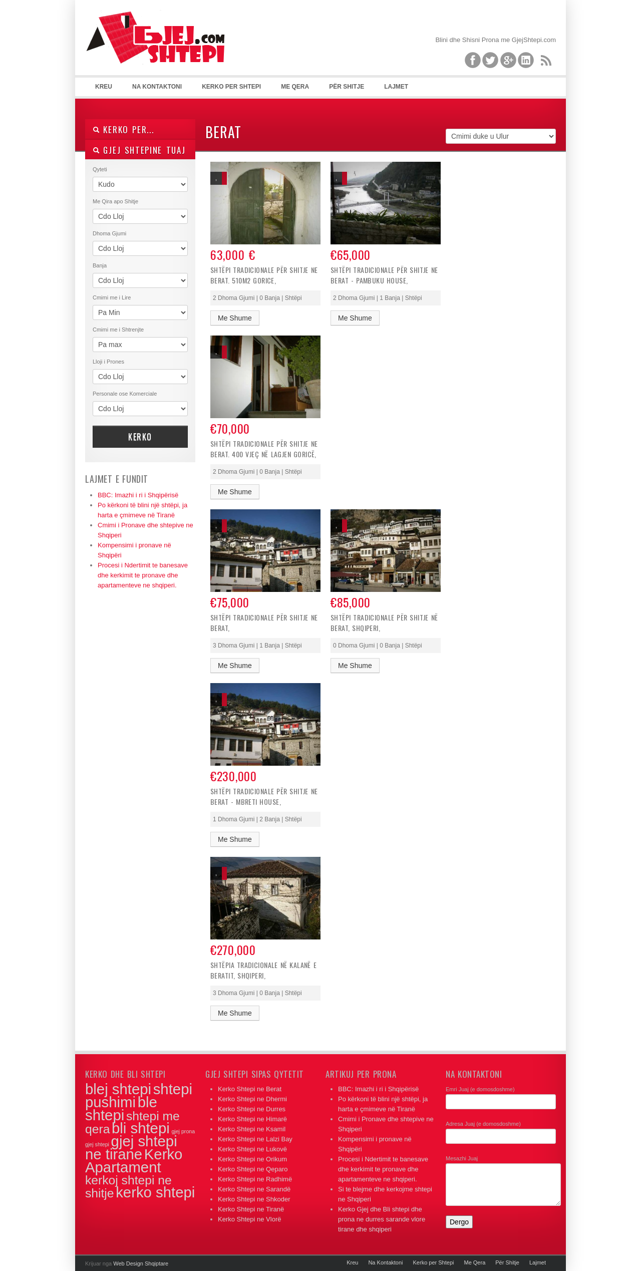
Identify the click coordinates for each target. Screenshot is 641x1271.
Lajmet (396, 86)
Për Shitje (346, 86)
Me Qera (295, 86)
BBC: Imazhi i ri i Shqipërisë (138, 495)
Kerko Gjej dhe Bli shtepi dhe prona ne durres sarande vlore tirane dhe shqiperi (381, 1219)
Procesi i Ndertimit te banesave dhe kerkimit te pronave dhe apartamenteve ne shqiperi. (143, 575)
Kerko (140, 437)
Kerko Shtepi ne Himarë (252, 1119)
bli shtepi (141, 1128)
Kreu (103, 86)
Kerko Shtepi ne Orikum (252, 1159)
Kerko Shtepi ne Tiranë (251, 1209)
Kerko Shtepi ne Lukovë (252, 1149)
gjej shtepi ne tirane (131, 1147)
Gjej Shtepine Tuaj (139, 150)
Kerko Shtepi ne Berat (249, 1089)
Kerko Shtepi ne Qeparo (252, 1169)
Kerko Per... (123, 129)
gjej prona (183, 1131)
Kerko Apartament (133, 1160)
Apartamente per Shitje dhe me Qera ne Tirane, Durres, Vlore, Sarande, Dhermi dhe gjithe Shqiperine (160, 50)
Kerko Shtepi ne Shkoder (254, 1199)
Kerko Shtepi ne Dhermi (252, 1099)
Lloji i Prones (108, 362)
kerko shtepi (155, 1192)
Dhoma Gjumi (109, 233)
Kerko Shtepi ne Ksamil (251, 1129)
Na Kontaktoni (157, 86)
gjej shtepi (97, 1144)
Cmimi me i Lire (112, 297)
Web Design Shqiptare (140, 1263)
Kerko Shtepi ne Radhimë (255, 1179)
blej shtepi (118, 1089)
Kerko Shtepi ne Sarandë (254, 1189)
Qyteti (100, 169)
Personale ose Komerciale (125, 394)
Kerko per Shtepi (231, 86)
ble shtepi (121, 1108)
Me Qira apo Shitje (115, 201)
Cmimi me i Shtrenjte (118, 330)
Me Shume (235, 318)
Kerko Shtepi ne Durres (251, 1109)
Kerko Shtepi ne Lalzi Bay (255, 1139)
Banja (100, 265)
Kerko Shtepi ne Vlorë (249, 1219)
